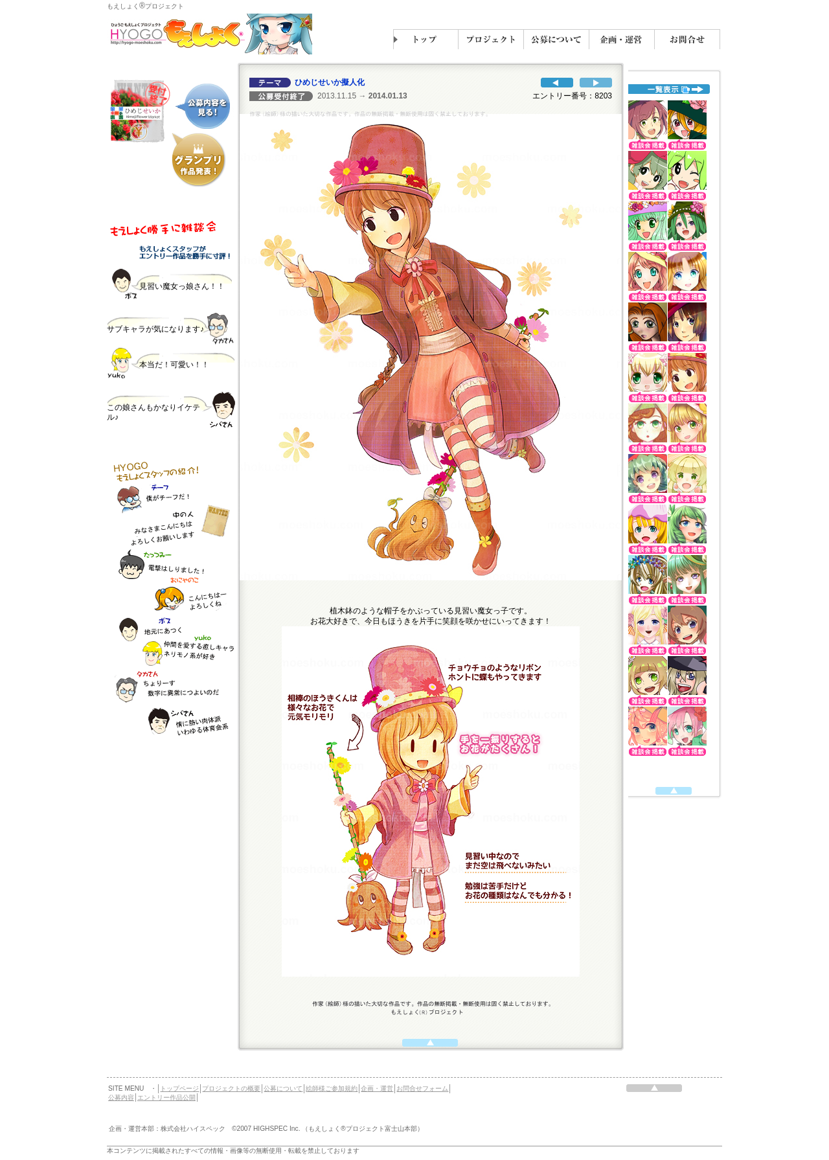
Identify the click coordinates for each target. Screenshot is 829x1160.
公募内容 (121, 1097)
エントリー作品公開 (166, 1097)
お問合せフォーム (422, 1088)
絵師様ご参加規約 (332, 1088)
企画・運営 (377, 1088)
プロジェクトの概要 (231, 1088)
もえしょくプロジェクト (145, 6)
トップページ (179, 1088)
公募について (283, 1088)
